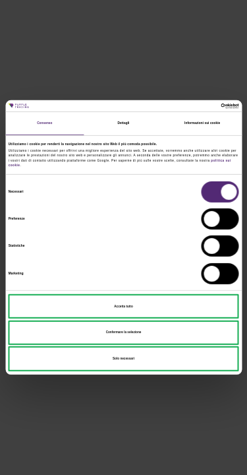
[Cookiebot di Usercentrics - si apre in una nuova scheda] (180, 106)
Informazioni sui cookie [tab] (202, 123)
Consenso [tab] (44, 123)
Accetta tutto (123, 305)
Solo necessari (123, 358)
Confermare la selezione (124, 332)
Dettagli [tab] (124, 123)
